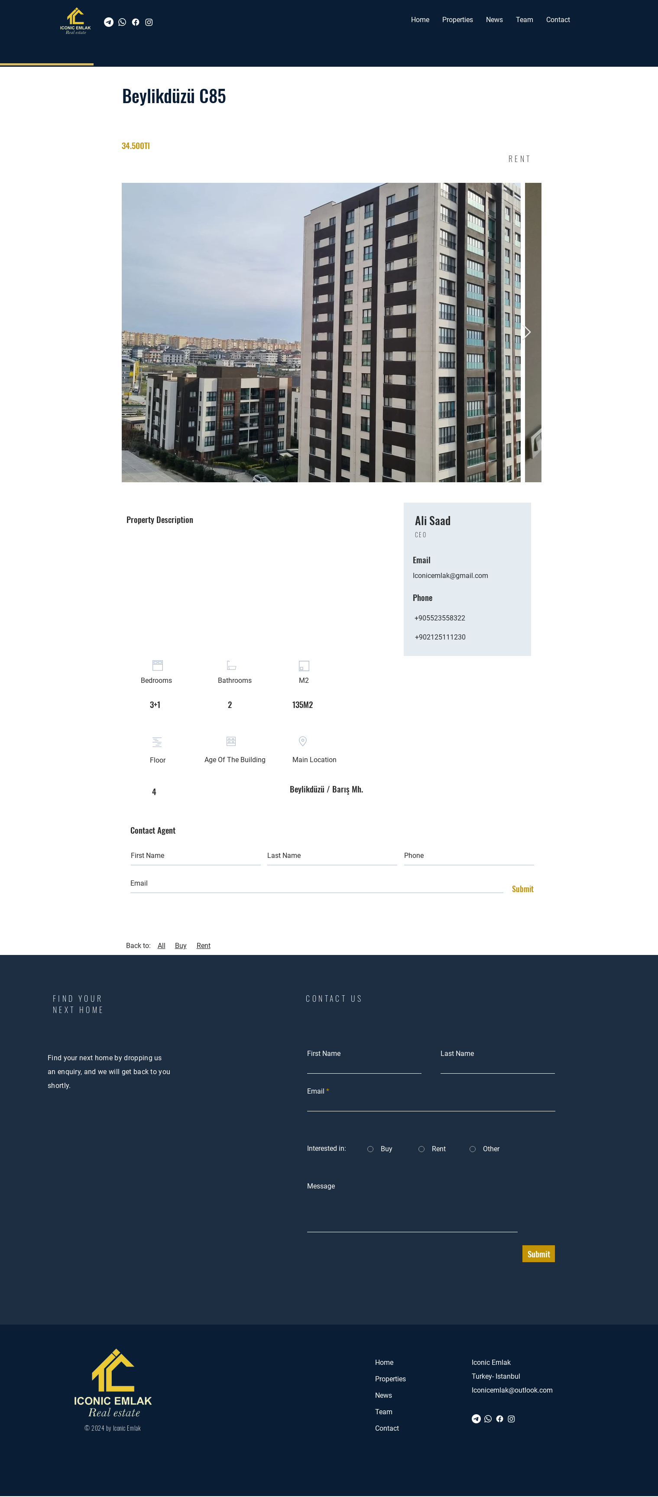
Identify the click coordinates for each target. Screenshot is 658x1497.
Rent (204, 946)
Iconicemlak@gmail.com (450, 576)
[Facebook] (135, 22)
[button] (458, 20)
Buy (181, 946)
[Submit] (521, 889)
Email (315, 1091)
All (161, 946)
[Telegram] (108, 22)
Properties (390, 1379)
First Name (323, 1053)
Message (321, 1186)
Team (383, 1412)
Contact (387, 1428)
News (383, 1395)
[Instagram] (149, 22)
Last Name (457, 1053)
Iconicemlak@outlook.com (512, 1390)
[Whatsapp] (122, 22)
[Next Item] (527, 332)
